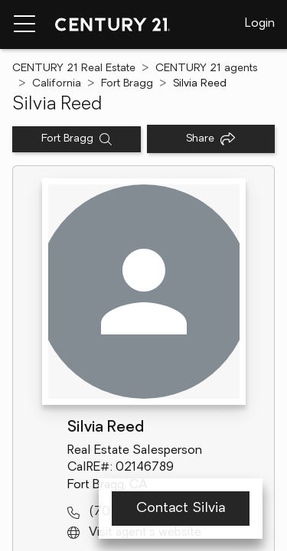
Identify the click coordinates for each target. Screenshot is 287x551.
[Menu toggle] (24, 24)
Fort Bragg (127, 84)
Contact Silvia (180, 508)
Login (260, 24)
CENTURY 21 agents (206, 68)
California (56, 84)
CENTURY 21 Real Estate (73, 68)
